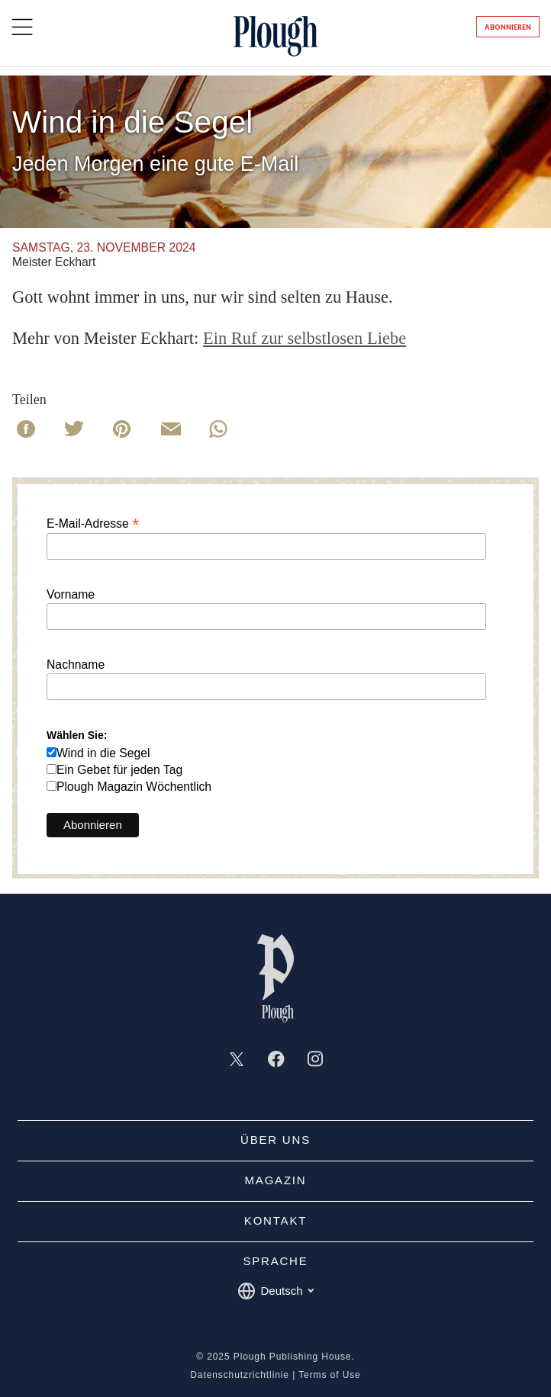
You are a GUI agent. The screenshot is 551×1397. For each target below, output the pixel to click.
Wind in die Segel (103, 753)
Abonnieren (508, 27)
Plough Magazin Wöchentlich (133, 786)
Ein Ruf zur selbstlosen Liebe (304, 338)
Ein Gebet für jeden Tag (119, 769)
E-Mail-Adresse (93, 523)
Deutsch (275, 1291)
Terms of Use (329, 1375)
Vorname (71, 595)
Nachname (76, 665)
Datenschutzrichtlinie (239, 1375)
